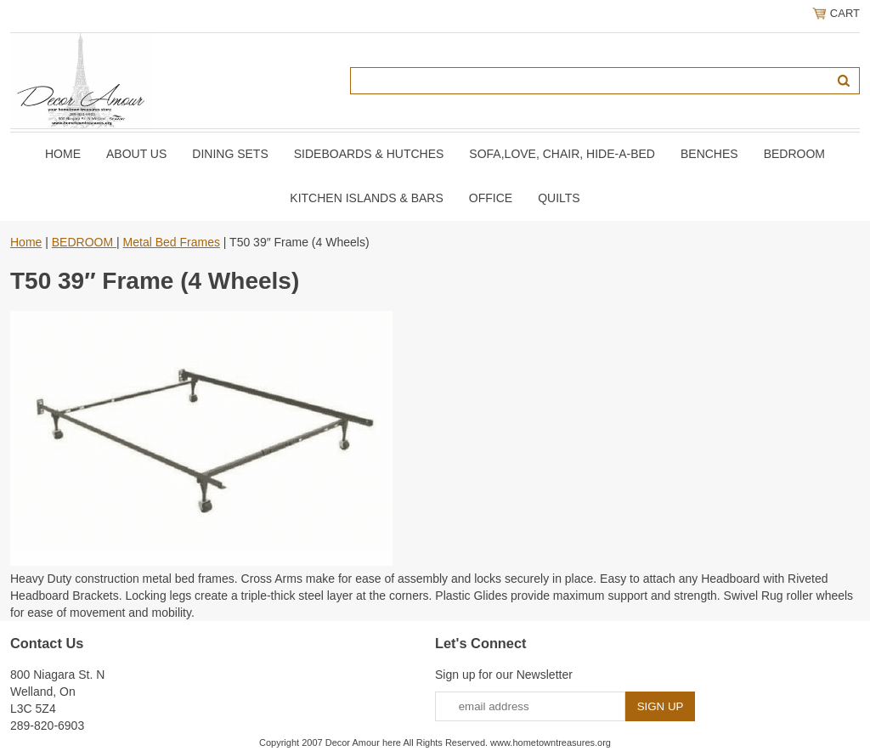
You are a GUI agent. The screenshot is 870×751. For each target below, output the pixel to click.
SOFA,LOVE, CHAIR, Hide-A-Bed (562, 154)
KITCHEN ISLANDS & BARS (366, 198)
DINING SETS (230, 154)
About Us (136, 154)
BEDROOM (794, 154)
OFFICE (490, 198)
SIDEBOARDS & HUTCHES (369, 154)
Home (63, 154)
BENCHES (709, 154)
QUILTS (559, 198)
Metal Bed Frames (171, 242)
